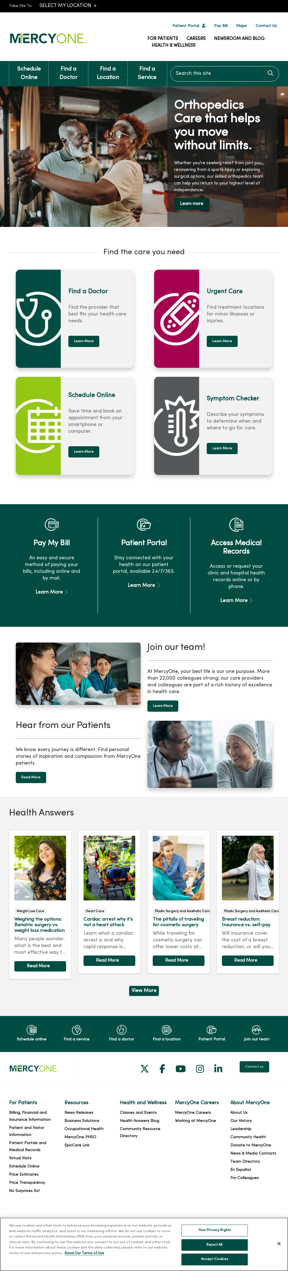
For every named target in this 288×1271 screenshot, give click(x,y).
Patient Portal (185, 26)
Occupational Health (84, 1129)
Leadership (240, 1129)
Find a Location (107, 70)
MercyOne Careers (193, 1113)
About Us (239, 1113)
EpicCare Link (76, 1145)
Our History (241, 1121)
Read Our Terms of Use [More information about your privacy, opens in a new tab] (84, 1257)
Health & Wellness (173, 45)
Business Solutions (81, 1121)
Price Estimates (24, 1175)
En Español (240, 1170)
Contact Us (266, 26)
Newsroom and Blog (239, 39)
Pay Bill (221, 26)
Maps (241, 26)
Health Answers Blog (139, 1121)
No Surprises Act (24, 1191)
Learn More (84, 341)
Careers (196, 39)
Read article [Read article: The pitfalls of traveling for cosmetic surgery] (179, 902)
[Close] (279, 1247)
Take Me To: (20, 6)
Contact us (254, 1067)
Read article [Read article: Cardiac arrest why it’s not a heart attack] (109, 902)
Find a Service (147, 70)
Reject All (214, 1248)
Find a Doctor (68, 70)
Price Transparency (27, 1183)
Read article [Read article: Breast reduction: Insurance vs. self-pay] (248, 902)
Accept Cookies (214, 1263)
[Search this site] (224, 74)
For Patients (162, 39)
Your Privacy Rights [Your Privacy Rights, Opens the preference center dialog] (214, 1234)
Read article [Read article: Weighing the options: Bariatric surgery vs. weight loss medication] (40, 905)
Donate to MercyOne (250, 1145)
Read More (30, 777)
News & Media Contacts (253, 1153)
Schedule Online (28, 70)
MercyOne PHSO (80, 1137)
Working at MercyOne (195, 1121)
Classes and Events (138, 1113)
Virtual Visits (20, 1158)
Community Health (248, 1137)
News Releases (78, 1113)
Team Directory (245, 1162)
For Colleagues (244, 1178)
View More (144, 990)
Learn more (191, 204)
